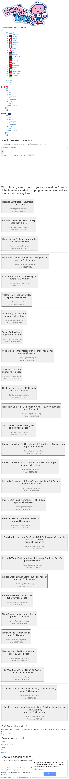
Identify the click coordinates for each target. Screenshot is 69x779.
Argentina (15, 34)
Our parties (12, 98)
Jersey (14, 50)
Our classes (12, 92)
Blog (10, 103)
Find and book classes (11, 105)
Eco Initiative (12, 99)
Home (6, 88)
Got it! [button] (50, 774)
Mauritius (15, 52)
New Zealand (16, 57)
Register (11, 84)
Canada (14, 38)
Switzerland (15, 65)
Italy (13, 46)
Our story (11, 94)
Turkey (14, 67)
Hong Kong (15, 42)
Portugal (14, 59)
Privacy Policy (11, 777)
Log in (10, 82)
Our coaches (12, 96)
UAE (13, 69)
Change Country (9, 32)
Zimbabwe (15, 75)
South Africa (15, 61)
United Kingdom (16, 71)
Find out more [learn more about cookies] (39, 769)
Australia (14, 36)
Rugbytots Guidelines (22, 777)
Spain (13, 63)
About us (7, 90)
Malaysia (14, 55)
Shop (6, 109)
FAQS (10, 101)
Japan (14, 48)
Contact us (8, 110)
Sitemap (3, 777)
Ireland (14, 44)
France (14, 40)
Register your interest (7, 734)
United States (16, 73)
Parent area (8, 80)
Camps (7, 107)
